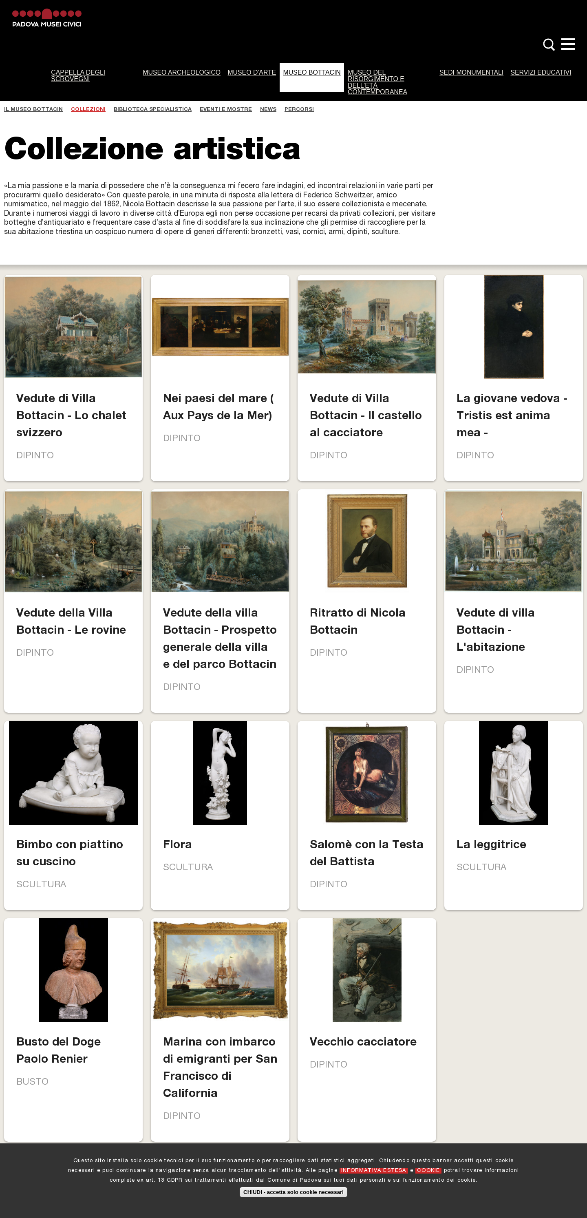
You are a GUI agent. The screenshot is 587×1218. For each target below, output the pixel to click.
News (268, 110)
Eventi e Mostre (226, 110)
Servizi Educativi (540, 72)
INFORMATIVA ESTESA (373, 1171)
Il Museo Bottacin (33, 110)
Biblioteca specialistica (153, 110)
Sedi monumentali (471, 72)
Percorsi (299, 110)
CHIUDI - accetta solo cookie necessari (293, 1192)
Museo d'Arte (251, 72)
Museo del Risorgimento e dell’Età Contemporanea (377, 82)
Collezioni (88, 110)
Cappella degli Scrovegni (78, 75)
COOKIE (428, 1171)
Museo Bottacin (312, 72)
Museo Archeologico (182, 72)
